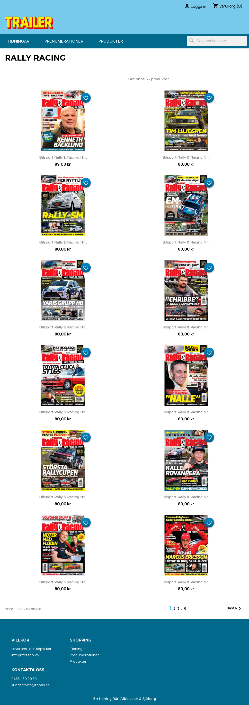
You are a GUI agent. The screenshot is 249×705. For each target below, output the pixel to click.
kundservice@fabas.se (30, 685)
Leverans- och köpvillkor (31, 648)
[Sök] (217, 41)
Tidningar (18, 41)
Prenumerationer (63, 41)
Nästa (234, 608)
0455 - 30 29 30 (24, 678)
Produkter (110, 41)
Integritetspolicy (25, 655)
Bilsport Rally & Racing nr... (63, 157)
